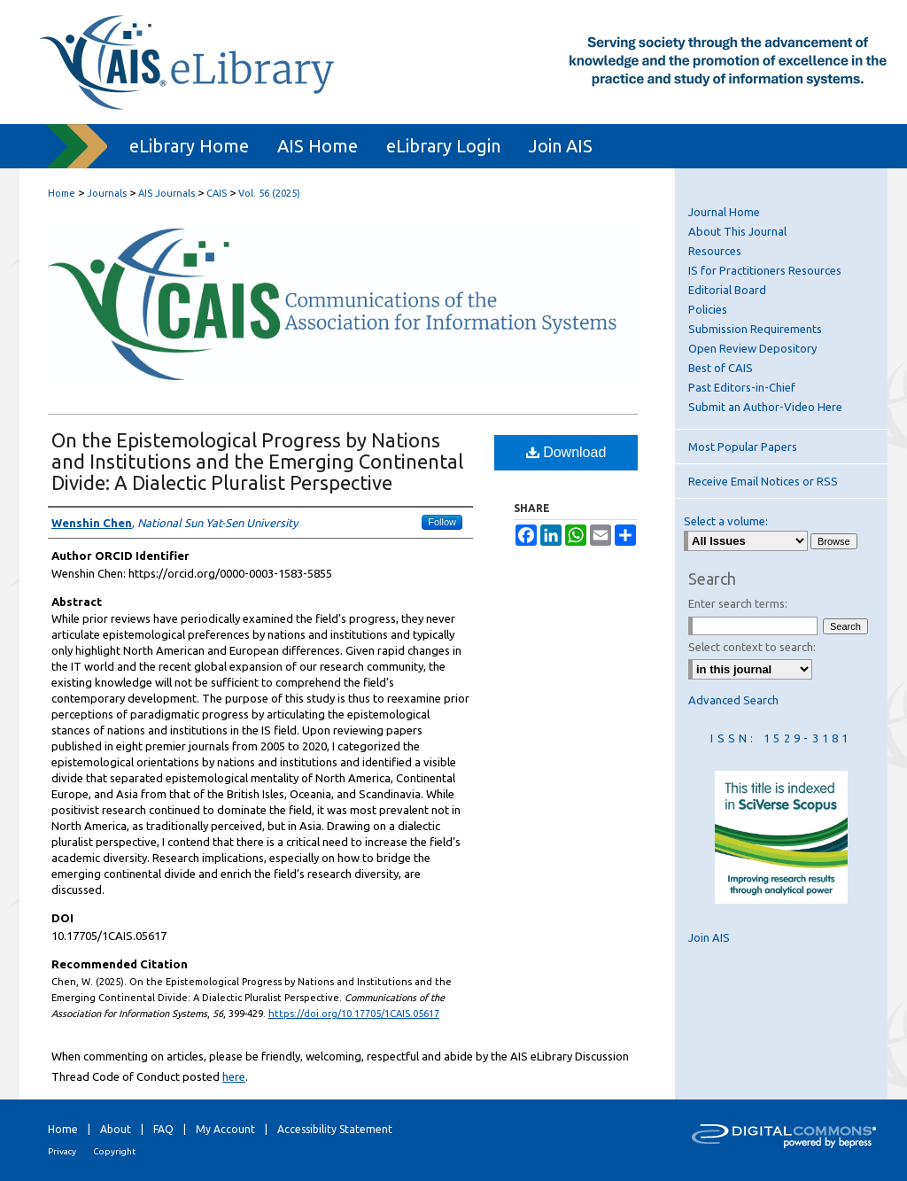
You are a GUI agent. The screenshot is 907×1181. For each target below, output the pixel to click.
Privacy (62, 1151)
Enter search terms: (737, 603)
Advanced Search (733, 700)
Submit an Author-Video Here (765, 406)
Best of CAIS (720, 367)
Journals (107, 193)
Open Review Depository (752, 348)
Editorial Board (727, 290)
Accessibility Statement (334, 1129)
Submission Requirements (755, 328)
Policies (707, 309)
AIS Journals (166, 193)
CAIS (216, 193)
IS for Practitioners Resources (764, 270)
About (115, 1129)
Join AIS (709, 937)
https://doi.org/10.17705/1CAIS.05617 (353, 1013)
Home (61, 193)
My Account (225, 1129)
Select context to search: (752, 647)
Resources (714, 251)
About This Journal (737, 231)
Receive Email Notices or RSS (763, 481)
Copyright (114, 1151)
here (233, 1076)
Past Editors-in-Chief (741, 387)
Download (566, 452)
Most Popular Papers (742, 446)
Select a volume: (726, 521)
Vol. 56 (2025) (269, 193)
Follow (442, 522)
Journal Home (724, 212)
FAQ (163, 1129)
